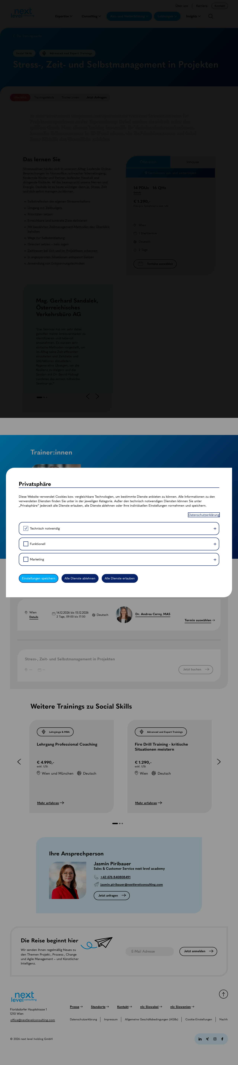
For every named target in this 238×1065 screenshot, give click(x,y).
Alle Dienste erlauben (123, 580)
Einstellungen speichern (39, 580)
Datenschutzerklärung (204, 512)
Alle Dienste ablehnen (81, 580)
